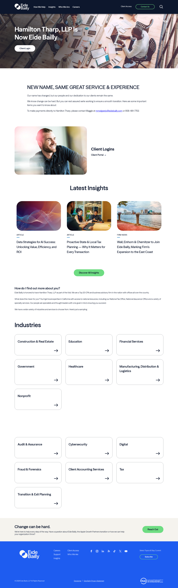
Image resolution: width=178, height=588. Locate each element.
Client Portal (97, 154)
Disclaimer (77, 581)
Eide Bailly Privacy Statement (94, 581)
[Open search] (161, 7)
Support (57, 554)
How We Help (39, 7)
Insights (52, 7)
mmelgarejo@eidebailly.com (109, 110)
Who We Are (64, 7)
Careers (76, 7)
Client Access (126, 6)
